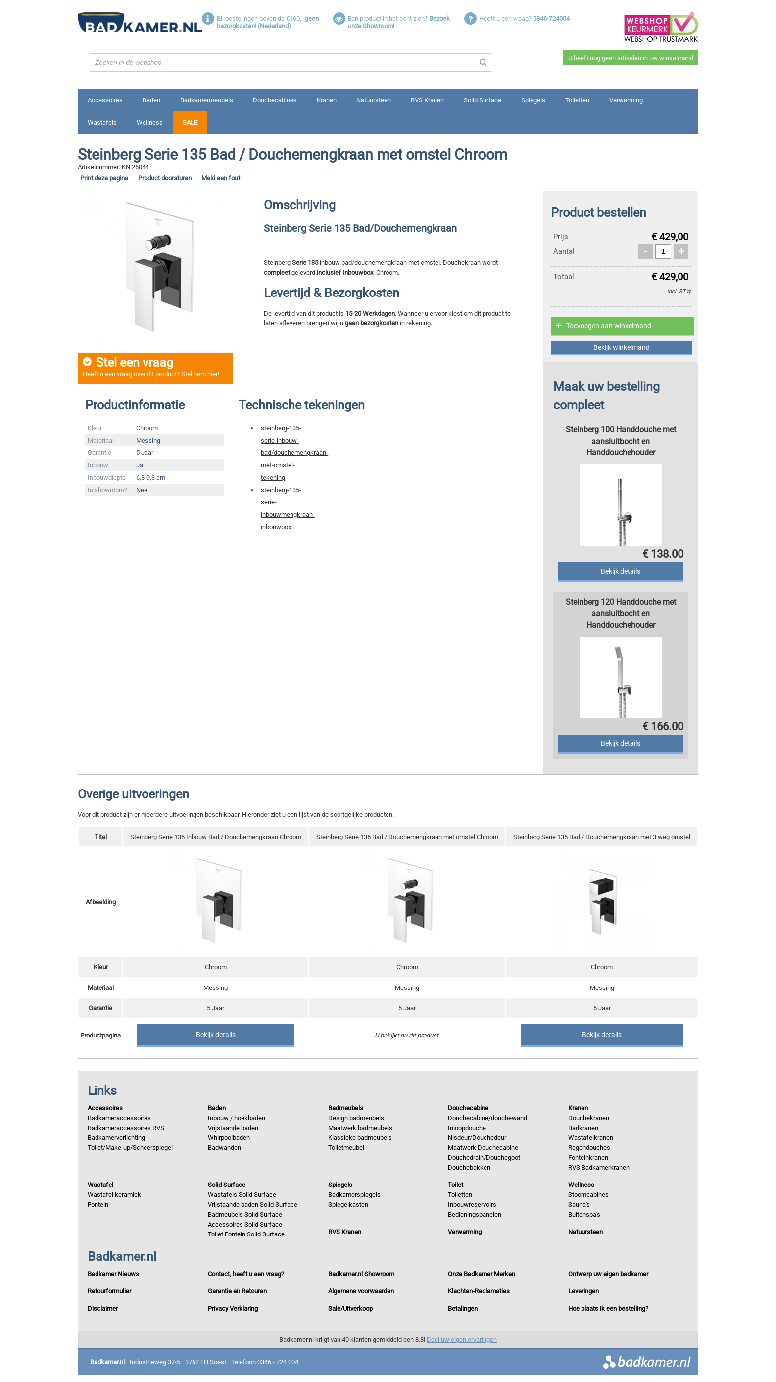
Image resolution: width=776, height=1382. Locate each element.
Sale (190, 122)
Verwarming (626, 100)
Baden (151, 100)
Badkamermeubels (206, 100)
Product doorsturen (165, 178)
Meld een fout (220, 178)
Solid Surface (482, 100)
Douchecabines (275, 100)
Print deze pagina (104, 178)
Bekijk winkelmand (621, 347)
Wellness (150, 122)
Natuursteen (373, 100)
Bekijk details (216, 1034)
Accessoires (105, 100)
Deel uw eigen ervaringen (462, 1339)
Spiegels (533, 100)
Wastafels (102, 122)
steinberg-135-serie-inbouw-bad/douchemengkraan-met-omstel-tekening (294, 452)
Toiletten (577, 100)
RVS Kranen (427, 100)
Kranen (327, 100)
